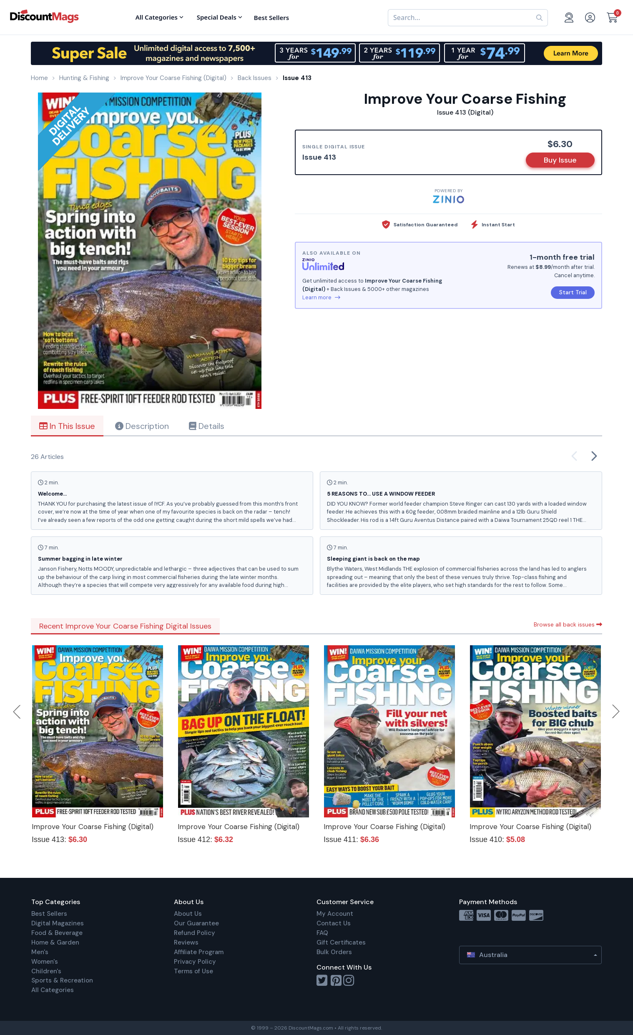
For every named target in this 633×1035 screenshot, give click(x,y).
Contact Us (333, 923)
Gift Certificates (341, 942)
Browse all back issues (568, 624)
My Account (334, 914)
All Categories (52, 990)
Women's (44, 961)
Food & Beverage (57, 933)
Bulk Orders (334, 952)
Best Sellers (49, 914)
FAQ (322, 933)
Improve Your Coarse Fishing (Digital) (92, 826)
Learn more (321, 297)
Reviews (186, 942)
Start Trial (573, 292)
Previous (17, 711)
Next (616, 711)
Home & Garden (55, 942)
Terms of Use (193, 971)
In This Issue (67, 426)
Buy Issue (560, 160)
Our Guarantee (196, 923)
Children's (46, 971)
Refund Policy (194, 933)
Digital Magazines (57, 923)
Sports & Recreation (62, 980)
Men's (39, 952)
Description (142, 426)
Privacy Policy (195, 961)
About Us (188, 914)
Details (206, 426)
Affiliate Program (199, 952)
